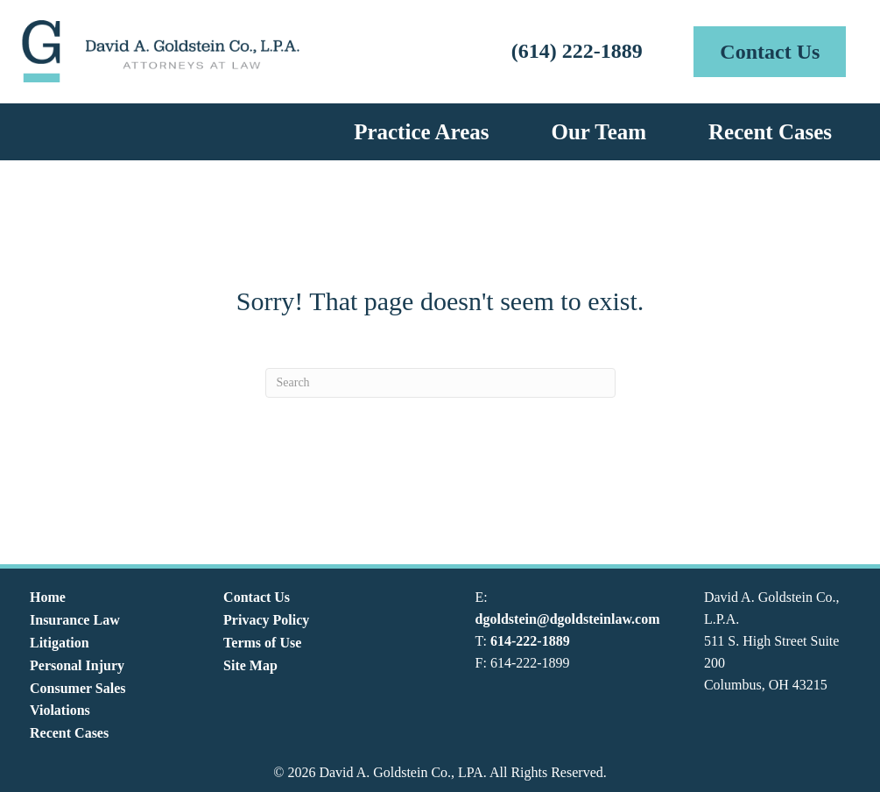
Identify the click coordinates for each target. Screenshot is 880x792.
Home (48, 597)
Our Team (598, 132)
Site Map (250, 665)
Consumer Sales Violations (78, 699)
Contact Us (256, 597)
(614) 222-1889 (577, 50)
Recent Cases (770, 132)
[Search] (440, 383)
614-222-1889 (530, 640)
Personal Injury (77, 665)
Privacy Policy (266, 619)
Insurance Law (75, 619)
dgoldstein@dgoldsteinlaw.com (567, 619)
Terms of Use (262, 642)
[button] (769, 51)
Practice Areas (421, 132)
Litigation (59, 642)
